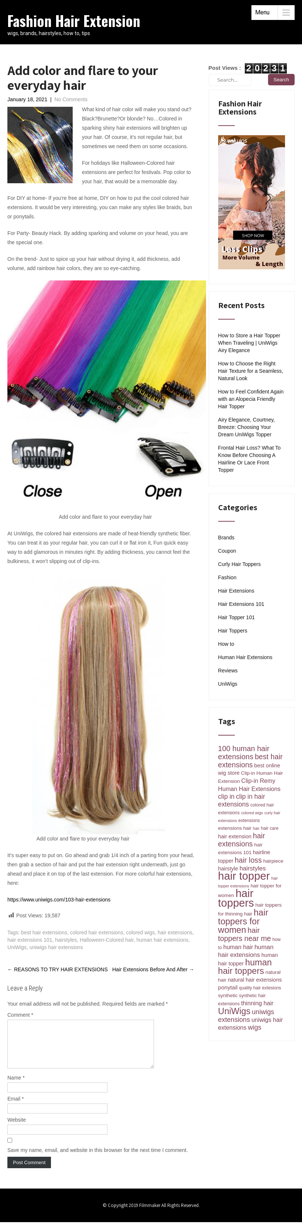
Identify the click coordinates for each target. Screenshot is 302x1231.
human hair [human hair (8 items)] (238, 947)
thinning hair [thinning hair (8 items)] (257, 1003)
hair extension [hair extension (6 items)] (235, 836)
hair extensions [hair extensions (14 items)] (241, 840)
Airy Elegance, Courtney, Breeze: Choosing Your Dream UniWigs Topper (246, 427)
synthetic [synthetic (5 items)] (228, 995)
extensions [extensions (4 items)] (249, 820)
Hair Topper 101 (236, 617)
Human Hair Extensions (245, 657)
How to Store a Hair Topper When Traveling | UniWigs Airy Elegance (249, 343)
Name (16, 1087)
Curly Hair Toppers (239, 564)
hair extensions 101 (29, 940)
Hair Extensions (236, 591)
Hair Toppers (232, 631)
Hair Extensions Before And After (153, 969)
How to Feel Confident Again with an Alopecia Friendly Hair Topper (251, 399)
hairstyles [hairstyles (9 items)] (253, 868)
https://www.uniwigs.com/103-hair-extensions (58, 900)
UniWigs (17, 947)
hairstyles (66, 940)
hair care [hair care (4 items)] (270, 828)
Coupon (227, 551)
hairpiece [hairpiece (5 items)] (273, 861)
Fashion (227, 577)
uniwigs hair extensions (56, 947)
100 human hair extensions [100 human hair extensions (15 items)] (244, 752)
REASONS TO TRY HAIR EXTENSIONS (57, 969)
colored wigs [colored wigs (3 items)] (252, 813)
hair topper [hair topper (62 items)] (244, 876)
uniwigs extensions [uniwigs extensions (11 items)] (246, 1015)
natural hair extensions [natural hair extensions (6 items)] (255, 980)
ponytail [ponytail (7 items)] (228, 987)
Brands (226, 538)
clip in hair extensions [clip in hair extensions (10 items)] (241, 800)
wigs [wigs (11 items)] (254, 1027)
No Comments (70, 99)
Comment (20, 1015)
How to (226, 644)
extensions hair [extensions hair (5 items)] (235, 828)
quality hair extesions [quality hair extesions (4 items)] (260, 987)
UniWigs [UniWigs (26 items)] (234, 1011)
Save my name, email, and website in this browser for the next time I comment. (97, 1159)
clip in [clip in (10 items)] (226, 796)
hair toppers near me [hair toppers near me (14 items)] (244, 934)
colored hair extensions (96, 932)
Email (15, 1108)
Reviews (228, 671)
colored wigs (140, 932)
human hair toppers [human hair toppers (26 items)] (245, 967)
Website (16, 1129)
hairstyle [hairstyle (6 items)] (228, 869)
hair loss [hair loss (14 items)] (248, 860)
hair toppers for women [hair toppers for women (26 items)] (243, 921)
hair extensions (175, 932)
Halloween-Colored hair (107, 940)
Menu (262, 12)
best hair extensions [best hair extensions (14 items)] (250, 761)
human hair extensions (162, 940)
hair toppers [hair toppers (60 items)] (236, 898)
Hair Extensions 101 (241, 604)
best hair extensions (44, 932)
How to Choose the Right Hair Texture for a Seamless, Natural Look (250, 371)
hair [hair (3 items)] (256, 828)
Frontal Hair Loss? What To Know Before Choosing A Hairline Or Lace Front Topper (249, 459)
